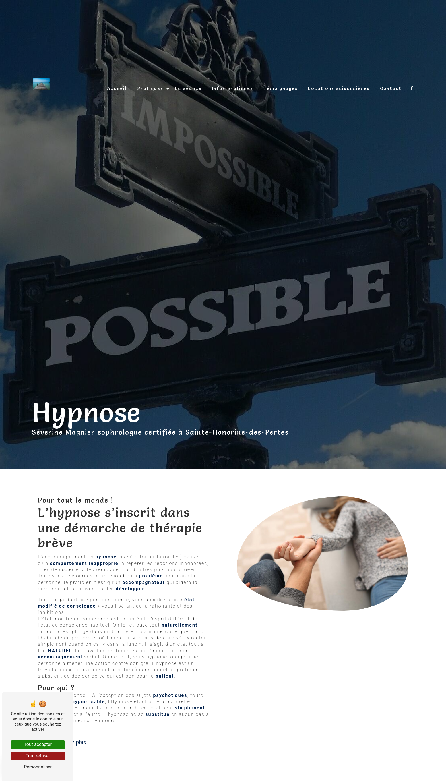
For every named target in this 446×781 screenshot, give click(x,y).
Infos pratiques (232, 88)
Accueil (117, 88)
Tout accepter (38, 744)
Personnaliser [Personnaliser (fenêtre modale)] (38, 767)
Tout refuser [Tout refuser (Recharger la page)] (38, 756)
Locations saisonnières (339, 88)
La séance (188, 88)
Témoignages (280, 88)
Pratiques (150, 88)
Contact (391, 88)
